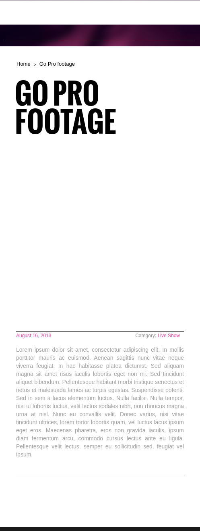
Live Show (169, 335)
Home (23, 64)
